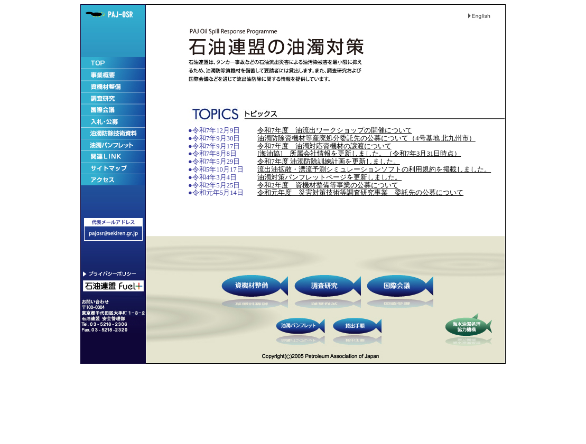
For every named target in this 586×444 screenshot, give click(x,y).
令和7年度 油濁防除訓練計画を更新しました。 (328, 161)
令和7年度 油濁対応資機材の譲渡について (324, 146)
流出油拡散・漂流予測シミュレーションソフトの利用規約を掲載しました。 (374, 169)
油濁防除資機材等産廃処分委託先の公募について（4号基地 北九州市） (366, 138)
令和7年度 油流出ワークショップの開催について (334, 130)
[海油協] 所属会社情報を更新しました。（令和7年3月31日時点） (359, 153)
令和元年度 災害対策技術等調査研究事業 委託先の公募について (360, 192)
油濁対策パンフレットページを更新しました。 (329, 177)
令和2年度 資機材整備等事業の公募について (327, 185)
